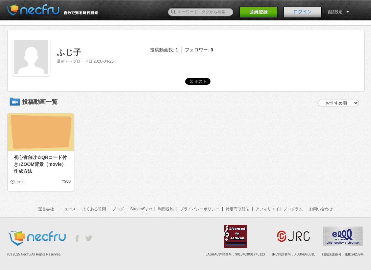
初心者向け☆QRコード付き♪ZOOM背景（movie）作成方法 (40, 164)
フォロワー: (199, 49)
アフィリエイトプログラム (279, 209)
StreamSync (141, 209)
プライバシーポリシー (199, 209)
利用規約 (166, 209)
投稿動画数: (164, 49)
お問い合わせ (321, 209)
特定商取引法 (237, 209)
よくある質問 (94, 209)
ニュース (68, 209)
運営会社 (46, 209)
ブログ (118, 209)
